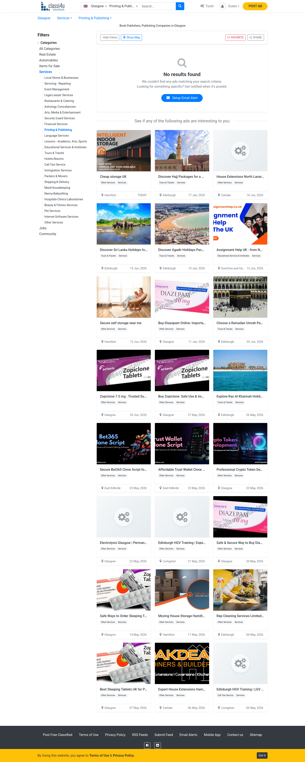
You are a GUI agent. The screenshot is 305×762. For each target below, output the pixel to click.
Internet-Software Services (61, 216)
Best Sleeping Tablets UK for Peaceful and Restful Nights (142, 689)
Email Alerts (188, 735)
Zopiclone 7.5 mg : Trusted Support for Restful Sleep (139, 396)
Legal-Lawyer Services (59, 95)
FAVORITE (235, 37)
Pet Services (52, 211)
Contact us (235, 735)
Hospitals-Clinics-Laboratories (64, 199)
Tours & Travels (54, 153)
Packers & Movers (56, 176)
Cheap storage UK (113, 177)
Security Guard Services (60, 118)
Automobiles (48, 60)
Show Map (131, 37)
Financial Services (56, 124)
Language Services (57, 135)
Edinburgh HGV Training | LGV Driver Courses (250, 689)
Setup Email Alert (182, 98)
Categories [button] (47, 43)
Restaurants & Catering (59, 101)
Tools (207, 6)
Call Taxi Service (55, 164)
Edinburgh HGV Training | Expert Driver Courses (193, 543)
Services (63, 18)
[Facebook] (147, 745)
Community (47, 234)
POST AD (255, 6)
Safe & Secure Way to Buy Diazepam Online (248, 543)
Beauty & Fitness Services (61, 205)
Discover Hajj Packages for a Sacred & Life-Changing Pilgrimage (205, 177)
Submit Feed (163, 735)
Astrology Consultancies (60, 106)
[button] (229, 6)
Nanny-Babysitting (56, 193)
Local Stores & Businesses (61, 77)
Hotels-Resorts (54, 158)
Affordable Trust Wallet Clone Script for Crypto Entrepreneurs (203, 470)
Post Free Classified (57, 735)
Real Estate (47, 54)
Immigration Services (58, 170)
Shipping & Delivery (57, 182)
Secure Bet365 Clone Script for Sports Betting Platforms (141, 470)
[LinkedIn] (157, 745)
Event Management (57, 89)
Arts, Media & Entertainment (63, 112)
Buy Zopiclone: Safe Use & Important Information (194, 396)
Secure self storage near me (120, 323)
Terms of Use (89, 735)
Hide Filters (110, 37)
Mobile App (212, 735)
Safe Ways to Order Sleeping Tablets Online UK (134, 616)
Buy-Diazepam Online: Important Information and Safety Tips (203, 323)
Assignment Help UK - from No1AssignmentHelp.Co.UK (258, 250)
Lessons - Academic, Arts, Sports (66, 141)
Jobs (43, 228)
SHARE (255, 37)
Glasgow (44, 18)
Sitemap (256, 735)
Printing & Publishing (94, 18)
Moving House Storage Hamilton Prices (187, 616)
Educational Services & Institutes (66, 147)
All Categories (49, 49)
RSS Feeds (140, 735)
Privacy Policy (115, 735)
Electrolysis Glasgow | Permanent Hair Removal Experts (141, 543)
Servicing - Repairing (58, 83)
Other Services (54, 222)
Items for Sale (49, 66)
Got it (262, 755)
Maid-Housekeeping (57, 187)
